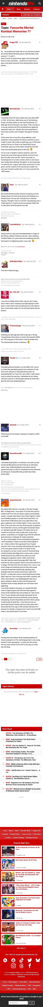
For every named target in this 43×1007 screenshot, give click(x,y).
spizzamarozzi (15, 500)
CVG (29, 989)
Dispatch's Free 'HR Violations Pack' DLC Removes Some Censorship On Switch (22, 784)
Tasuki (12, 358)
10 (40, 453)
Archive (8, 838)
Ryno (12, 185)
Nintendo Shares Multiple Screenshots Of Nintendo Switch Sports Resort (23, 790)
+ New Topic (26, 14)
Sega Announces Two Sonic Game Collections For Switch (20, 740)
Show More (21, 948)
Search (37, 14)
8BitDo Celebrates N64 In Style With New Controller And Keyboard (23, 765)
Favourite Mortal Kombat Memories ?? (17, 29)
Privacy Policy (15, 834)
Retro (15, 18)
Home (4, 18)
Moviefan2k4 (15, 109)
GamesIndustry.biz (19, 989)
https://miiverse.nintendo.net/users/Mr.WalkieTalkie (15, 279)
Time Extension (34, 982)
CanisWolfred (15, 224)
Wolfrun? (3, 254)
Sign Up (21, 694)
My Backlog (4, 390)
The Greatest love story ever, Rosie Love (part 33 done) (16, 443)
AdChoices (19, 974)
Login (36, 692)
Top (5, 831)
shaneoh (13, 425)
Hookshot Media (14, 972)
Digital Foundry (8, 985)
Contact (5, 834)
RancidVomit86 (16, 453)
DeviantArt (11, 253)
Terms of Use (26, 834)
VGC (8, 989)
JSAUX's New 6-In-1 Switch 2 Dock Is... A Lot (23, 771)
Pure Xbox (23, 982)
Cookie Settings (18, 838)
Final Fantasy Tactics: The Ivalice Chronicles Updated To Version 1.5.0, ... (20, 753)
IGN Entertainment (32, 972)
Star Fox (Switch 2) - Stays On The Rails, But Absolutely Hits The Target (23, 746)
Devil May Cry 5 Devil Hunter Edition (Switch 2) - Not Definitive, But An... (21, 777)
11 (40, 500)
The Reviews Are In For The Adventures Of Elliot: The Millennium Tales (21, 759)
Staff (17, 831)
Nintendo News (20, 985)
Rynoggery (4, 218)
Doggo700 (14, 42)
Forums (5, 15)
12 (40, 628)
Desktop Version (32, 838)
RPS (34, 989)
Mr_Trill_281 (15, 292)
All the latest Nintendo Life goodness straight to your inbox (21, 998)
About (11, 831)
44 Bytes (13, 974)
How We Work (26, 831)
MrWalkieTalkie (16, 261)
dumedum (14, 628)
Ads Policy (37, 834)
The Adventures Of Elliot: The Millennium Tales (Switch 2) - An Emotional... (22, 734)
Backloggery (4, 253)
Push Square (8, 387)
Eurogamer (37, 985)
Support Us (36, 831)
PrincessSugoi (15, 326)
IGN (29, 985)
